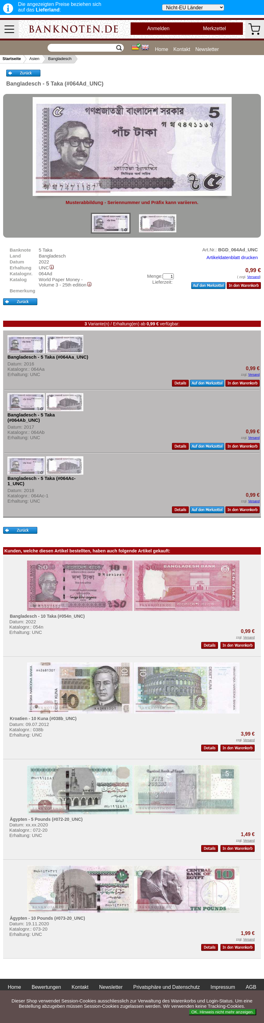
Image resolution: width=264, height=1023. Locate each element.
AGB (251, 987)
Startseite (11, 58)
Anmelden (158, 28)
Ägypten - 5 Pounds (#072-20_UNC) (46, 819)
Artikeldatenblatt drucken (232, 257)
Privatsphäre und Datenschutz (166, 987)
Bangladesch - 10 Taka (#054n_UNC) (47, 616)
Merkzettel (214, 28)
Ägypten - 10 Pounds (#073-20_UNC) (47, 918)
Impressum (223, 987)
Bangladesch (60, 58)
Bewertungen (46, 987)
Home (161, 49)
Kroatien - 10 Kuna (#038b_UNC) (43, 718)
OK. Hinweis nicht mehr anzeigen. (222, 1012)
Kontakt (181, 49)
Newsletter (207, 49)
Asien (34, 58)
